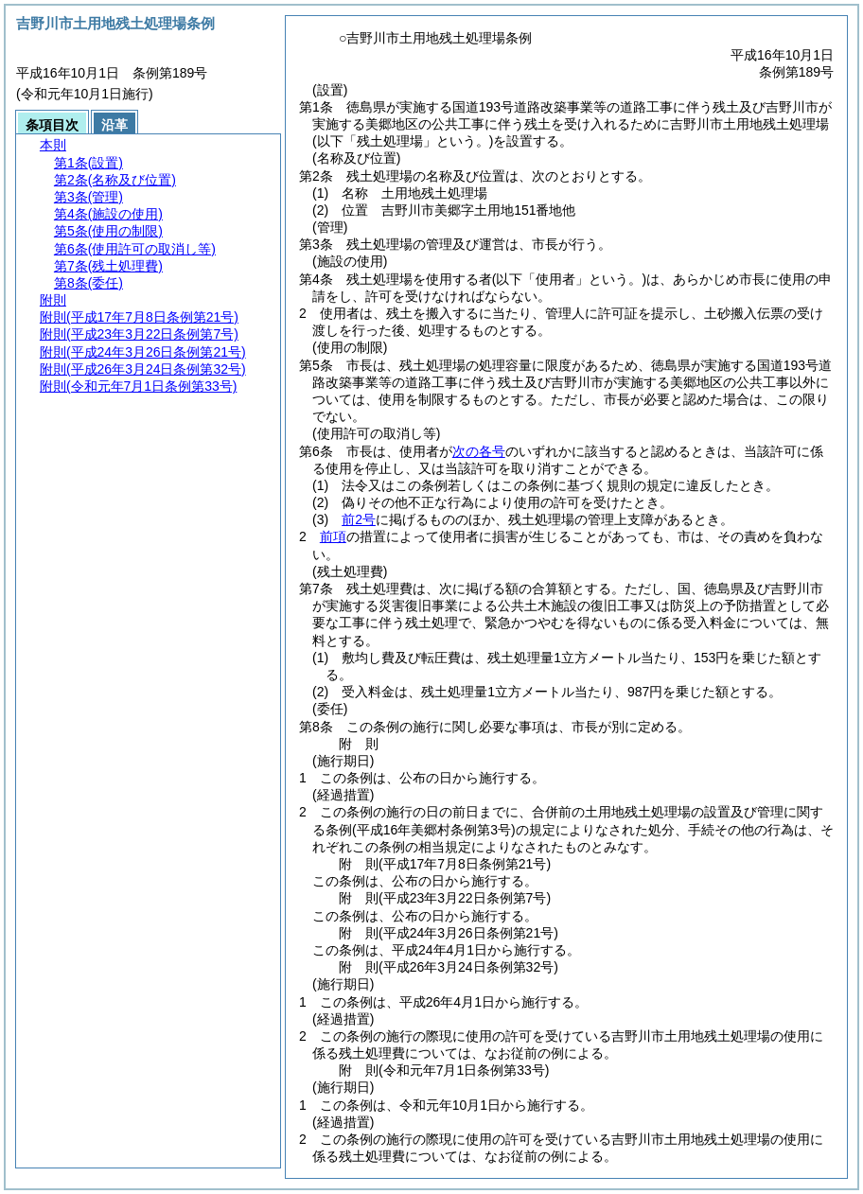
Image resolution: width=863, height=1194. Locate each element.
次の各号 (478, 451)
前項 (333, 536)
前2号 (359, 519)
